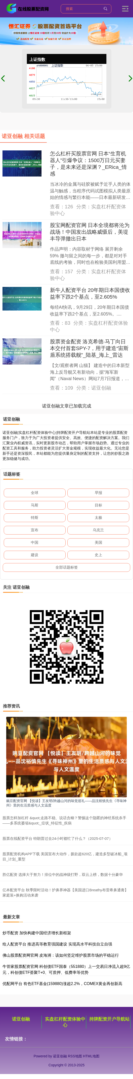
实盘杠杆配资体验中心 (65, 1022)
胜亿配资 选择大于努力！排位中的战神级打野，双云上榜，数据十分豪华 (62, 874)
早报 (98, 493)
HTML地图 (91, 1056)
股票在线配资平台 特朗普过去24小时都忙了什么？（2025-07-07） (57, 838)
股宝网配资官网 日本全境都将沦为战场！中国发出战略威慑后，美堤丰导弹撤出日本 (90, 231)
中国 (34, 542)
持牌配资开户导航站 (109, 1019)
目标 (98, 505)
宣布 (34, 530)
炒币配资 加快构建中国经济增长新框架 (36, 933)
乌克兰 (98, 530)
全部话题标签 (66, 567)
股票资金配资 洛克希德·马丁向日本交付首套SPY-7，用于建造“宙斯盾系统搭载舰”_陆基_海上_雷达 (89, 348)
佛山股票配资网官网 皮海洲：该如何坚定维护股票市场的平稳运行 (60, 955)
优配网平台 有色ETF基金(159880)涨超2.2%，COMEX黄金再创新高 (62, 984)
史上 (98, 555)
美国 (98, 542)
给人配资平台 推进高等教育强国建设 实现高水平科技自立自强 (57, 944)
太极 (98, 517)
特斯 (34, 517)
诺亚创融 (21, 1019)
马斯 (34, 505)
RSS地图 (75, 1056)
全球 (34, 493)
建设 (34, 555)
